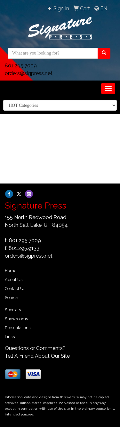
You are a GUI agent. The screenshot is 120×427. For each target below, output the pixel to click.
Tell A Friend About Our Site (37, 356)
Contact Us (15, 288)
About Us (13, 279)
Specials (13, 309)
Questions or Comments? (35, 348)
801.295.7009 (21, 66)
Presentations (17, 327)
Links (10, 336)
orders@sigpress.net (28, 73)
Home (10, 270)
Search (11, 297)
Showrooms (16, 318)
